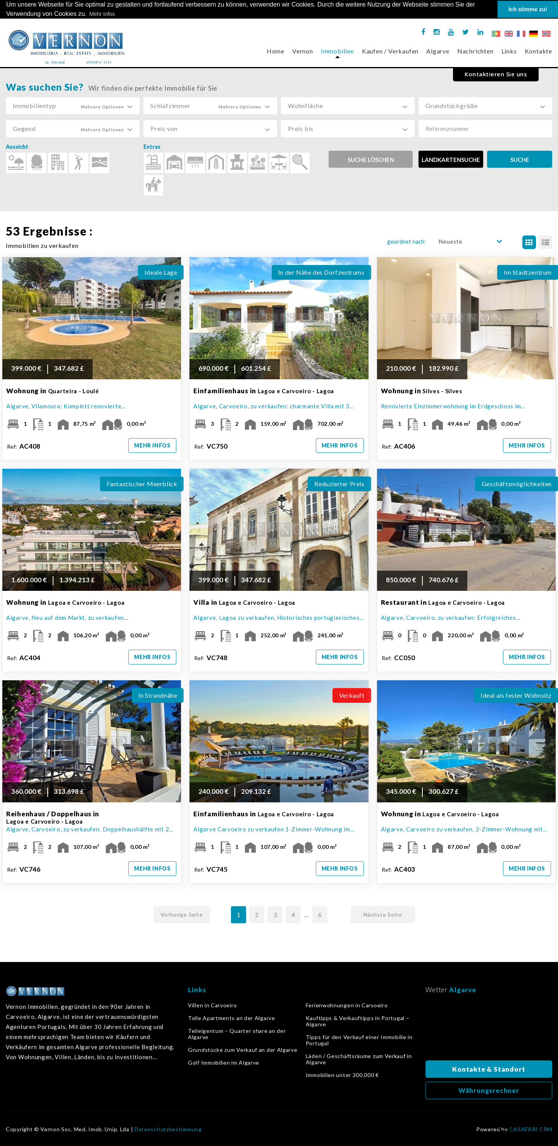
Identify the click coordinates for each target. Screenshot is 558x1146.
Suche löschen (371, 159)
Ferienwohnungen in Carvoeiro (347, 1005)
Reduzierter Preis (339, 483)
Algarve (438, 51)
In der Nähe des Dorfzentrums (321, 272)
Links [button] (509, 51)
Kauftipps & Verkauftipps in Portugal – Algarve (358, 1021)
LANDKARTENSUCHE (451, 159)
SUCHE (519, 159)
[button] (73, 105)
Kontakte (538, 51)
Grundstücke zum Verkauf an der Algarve (243, 1050)
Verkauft (352, 695)
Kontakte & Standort (488, 1069)
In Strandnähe (157, 695)
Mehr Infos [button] (102, 14)
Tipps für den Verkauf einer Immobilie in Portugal (359, 1040)
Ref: (24, 446)
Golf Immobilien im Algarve (223, 1063)
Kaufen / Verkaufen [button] (390, 51)
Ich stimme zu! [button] (527, 9)
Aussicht (17, 146)
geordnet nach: (406, 241)
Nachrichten (475, 51)
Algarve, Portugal (489, 1029)
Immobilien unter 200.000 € (342, 1075)
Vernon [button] (302, 51)
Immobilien (337, 51)
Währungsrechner (488, 1090)
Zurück (505, 1125)
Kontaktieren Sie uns (496, 74)
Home (275, 51)
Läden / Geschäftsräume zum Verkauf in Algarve (359, 1059)
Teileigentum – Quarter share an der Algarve (237, 1034)
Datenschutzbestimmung (168, 1129)
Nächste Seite (382, 914)
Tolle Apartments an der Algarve (231, 1018)
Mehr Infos (152, 445)
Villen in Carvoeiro (212, 1005)
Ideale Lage (161, 272)
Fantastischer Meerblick (142, 483)
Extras (151, 146)
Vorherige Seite (181, 914)
